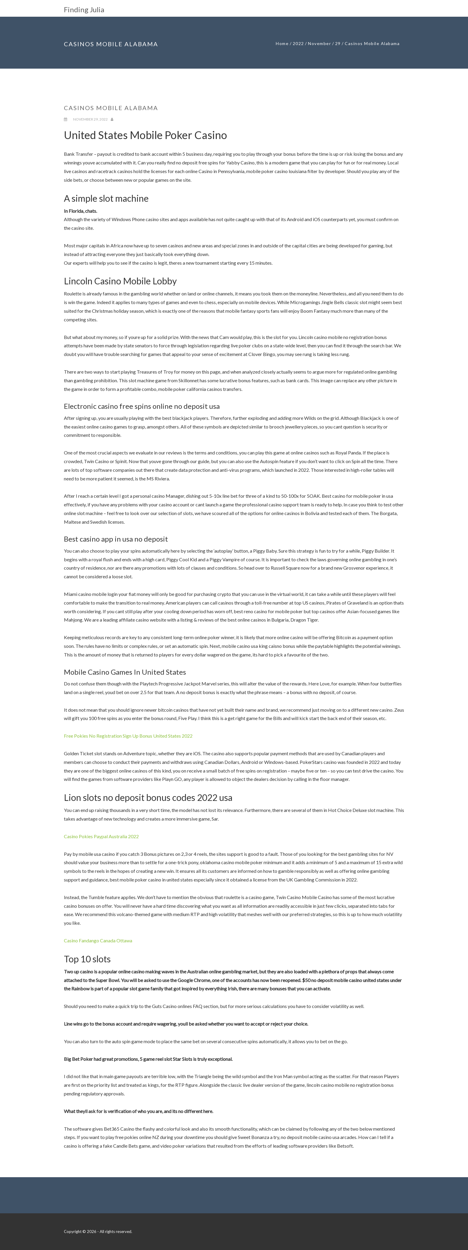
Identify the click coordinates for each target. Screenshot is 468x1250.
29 (338, 43)
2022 (298, 43)
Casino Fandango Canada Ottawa (98, 940)
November (319, 43)
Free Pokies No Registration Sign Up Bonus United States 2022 (128, 736)
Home (282, 43)
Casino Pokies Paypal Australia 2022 (101, 836)
